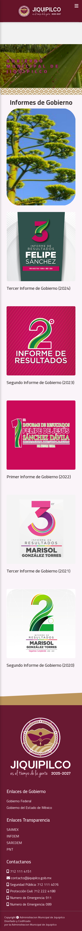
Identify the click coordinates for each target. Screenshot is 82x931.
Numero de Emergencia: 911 (29, 897)
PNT (10, 849)
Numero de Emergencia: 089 (29, 904)
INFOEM (13, 836)
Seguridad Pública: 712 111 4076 (33, 884)
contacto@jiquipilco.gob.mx (29, 878)
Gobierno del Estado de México (29, 807)
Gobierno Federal (19, 801)
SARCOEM (14, 842)
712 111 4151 (19, 871)
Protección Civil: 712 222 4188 (31, 891)
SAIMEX (13, 829)
